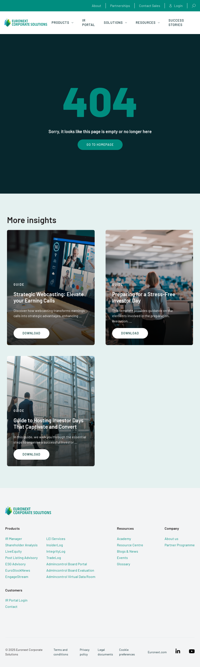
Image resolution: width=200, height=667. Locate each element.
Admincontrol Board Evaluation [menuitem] (70, 570)
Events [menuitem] (122, 557)
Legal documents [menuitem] (105, 652)
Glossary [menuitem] (123, 564)
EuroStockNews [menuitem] (17, 570)
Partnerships (120, 5)
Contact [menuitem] (11, 606)
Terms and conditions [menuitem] (61, 652)
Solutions (115, 22)
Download (31, 333)
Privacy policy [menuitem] (84, 652)
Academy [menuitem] (124, 538)
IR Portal (88, 22)
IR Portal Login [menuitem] (16, 600)
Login (176, 5)
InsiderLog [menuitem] (54, 545)
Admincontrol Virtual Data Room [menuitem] (70, 576)
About (96, 5)
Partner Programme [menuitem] (180, 545)
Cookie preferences (127, 652)
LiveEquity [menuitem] (13, 551)
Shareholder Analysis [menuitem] (21, 545)
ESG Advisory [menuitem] (15, 564)
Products (62, 22)
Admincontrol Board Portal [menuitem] (66, 564)
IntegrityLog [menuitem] (55, 551)
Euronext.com (157, 652)
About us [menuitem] (171, 538)
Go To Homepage (100, 144)
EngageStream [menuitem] (16, 576)
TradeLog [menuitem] (53, 557)
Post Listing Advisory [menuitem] (21, 557)
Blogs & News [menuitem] (127, 551)
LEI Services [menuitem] (55, 538)
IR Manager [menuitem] (13, 538)
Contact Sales (149, 5)
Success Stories (176, 22)
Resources (148, 22)
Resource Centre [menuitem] (130, 545)
